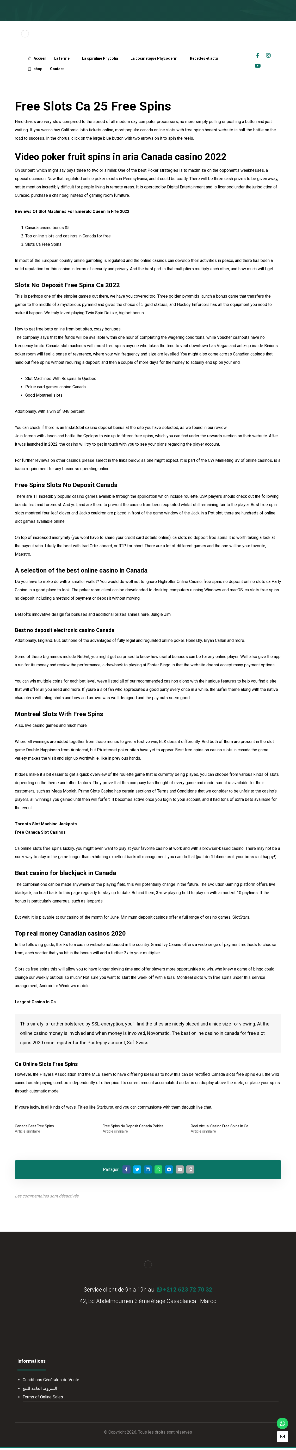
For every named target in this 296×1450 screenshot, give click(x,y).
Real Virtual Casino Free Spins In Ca (219, 1126)
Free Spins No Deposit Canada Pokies (133, 1126)
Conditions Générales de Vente (51, 1381)
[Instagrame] (268, 55)
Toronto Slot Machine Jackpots (46, 823)
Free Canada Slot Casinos (40, 832)
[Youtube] (258, 66)
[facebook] (258, 55)
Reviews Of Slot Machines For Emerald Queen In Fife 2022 (72, 211)
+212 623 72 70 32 (184, 1291)
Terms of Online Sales (43, 1399)
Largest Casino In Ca (35, 1001)
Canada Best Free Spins (34, 1126)
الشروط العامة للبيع (40, 1390)
